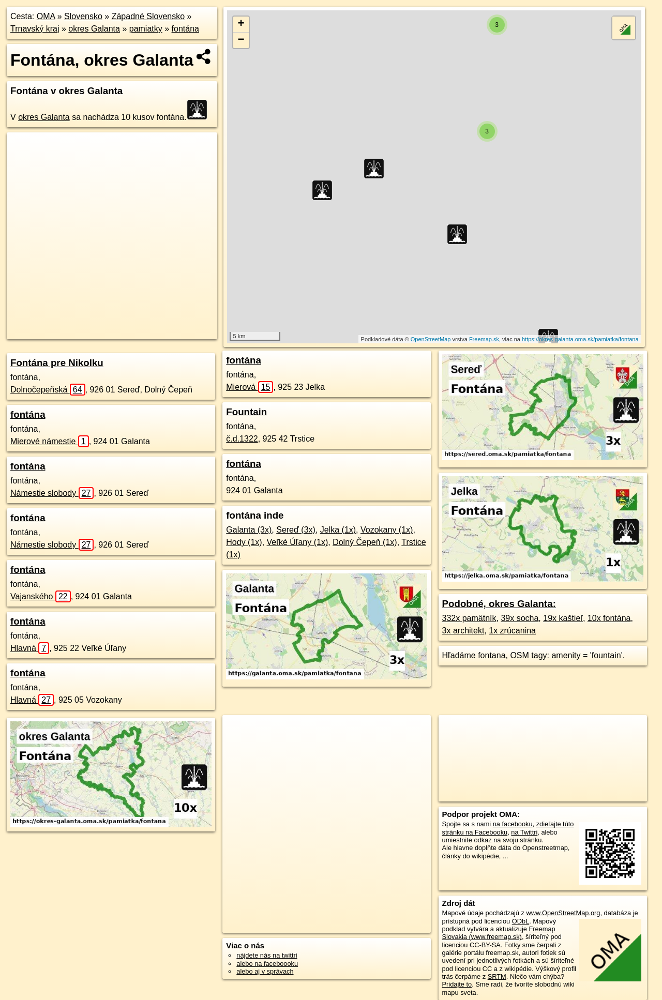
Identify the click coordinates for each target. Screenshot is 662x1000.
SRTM (497, 976)
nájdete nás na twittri (266, 955)
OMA (46, 16)
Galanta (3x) (249, 529)
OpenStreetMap (431, 339)
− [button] (241, 40)
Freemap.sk (484, 339)
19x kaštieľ (563, 618)
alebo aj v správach (264, 971)
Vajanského (40, 596)
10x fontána (609, 618)
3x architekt (463, 630)
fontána (185, 28)
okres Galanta (94, 28)
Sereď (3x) (295, 529)
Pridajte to (457, 984)
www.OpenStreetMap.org (563, 913)
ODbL (520, 921)
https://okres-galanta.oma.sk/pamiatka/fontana (580, 339)
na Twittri (524, 832)
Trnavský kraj (34, 28)
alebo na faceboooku (267, 963)
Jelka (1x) (338, 529)
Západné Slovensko (148, 16)
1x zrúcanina (512, 630)
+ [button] (241, 24)
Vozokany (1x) (386, 529)
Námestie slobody (52, 493)
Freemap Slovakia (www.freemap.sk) (498, 933)
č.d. (242, 438)
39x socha (519, 618)
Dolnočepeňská (47, 390)
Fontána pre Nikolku (56, 362)
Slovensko (83, 16)
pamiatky (145, 28)
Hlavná (29, 648)
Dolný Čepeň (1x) (365, 542)
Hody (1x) (244, 542)
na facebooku (513, 824)
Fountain (246, 411)
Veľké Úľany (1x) (297, 542)
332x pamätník (469, 618)
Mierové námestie (49, 441)
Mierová (249, 387)
